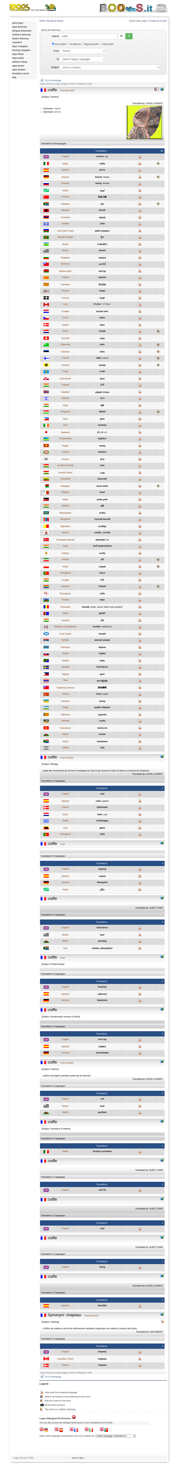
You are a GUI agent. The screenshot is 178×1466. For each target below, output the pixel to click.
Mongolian (65, 519)
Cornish (65, 298)
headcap (102, 987)
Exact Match (59, 44)
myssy (105, 358)
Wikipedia (81, 84)
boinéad (102, 425)
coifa (102, 834)
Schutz (98, 177)
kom (102, 465)
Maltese (65, 492)
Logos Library (46, 84)
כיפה (102, 398)
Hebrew (65, 398)
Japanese (65, 432)
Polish (65, 566)
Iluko (65, 419)
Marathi (65, 505)
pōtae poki (102, 499)
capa (102, 338)
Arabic (65, 190)
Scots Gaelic (65, 634)
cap (106, 156)
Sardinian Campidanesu (65, 626)
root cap (102, 1039)
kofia (102, 660)
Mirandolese (65, 513)
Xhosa (65, 741)
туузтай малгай (102, 519)
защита (102, 257)
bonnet (100, 156)
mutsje (102, 331)
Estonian (65, 352)
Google (57, 84)
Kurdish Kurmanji (65, 465)
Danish (65, 325)
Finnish (65, 358)
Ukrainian (65, 701)
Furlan (65, 371)
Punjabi (65, 580)
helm (99, 814)
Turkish (65, 694)
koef (102, 935)
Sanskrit (65, 620)
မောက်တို (102, 264)
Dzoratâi (65, 338)
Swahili (65, 660)
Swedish (65, 667)
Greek (65, 820)
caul (102, 794)
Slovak (65, 653)
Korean (65, 459)
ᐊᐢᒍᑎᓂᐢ (97, 304)
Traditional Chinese (65, 688)
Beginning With (90, 44)
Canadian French (65, 1359)
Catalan (65, 277)
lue (107, 540)
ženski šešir (102, 311)
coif (102, 1099)
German (65, 177)
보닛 (102, 459)
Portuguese (65, 573)
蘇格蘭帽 (102, 687)
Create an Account (158, 21)
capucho (102, 714)
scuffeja (102, 526)
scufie (93, 607)
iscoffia (96, 626)
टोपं (102, 620)
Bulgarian (65, 257)
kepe (102, 599)
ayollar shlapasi (102, 707)
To (57, 59)
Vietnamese (65, 728)
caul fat (102, 1190)
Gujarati (65, 385)
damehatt (100, 540)
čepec (102, 317)
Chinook (65, 291)
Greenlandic (65, 378)
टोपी (102, 405)
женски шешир (102, 640)
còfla (102, 593)
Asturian (65, 223)
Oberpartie (102, 882)
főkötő (102, 411)
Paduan (65, 553)
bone (98, 694)
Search (55, 36)
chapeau (102, 1351)
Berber (65, 244)
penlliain (102, 1112)
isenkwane (102, 741)
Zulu (65, 948)
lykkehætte (102, 807)
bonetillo (102, 1305)
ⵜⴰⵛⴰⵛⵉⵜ (102, 244)
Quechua (65, 586)
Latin (65, 828)
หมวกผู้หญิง (102, 681)
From (56, 51)
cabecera (102, 994)
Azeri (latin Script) (65, 231)
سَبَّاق (102, 889)
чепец (98, 183)
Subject (55, 67)
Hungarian (65, 411)
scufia (102, 721)
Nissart (65, 532)
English (65, 156)
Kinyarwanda (65, 438)
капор (102, 701)
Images (65, 84)
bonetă (85, 607)
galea (102, 828)
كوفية (102, 190)
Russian (65, 183)
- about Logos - (78, 1458)
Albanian (65, 210)
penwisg (102, 941)
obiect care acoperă (113, 607)
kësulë (102, 210)
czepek (102, 566)
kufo (102, 344)
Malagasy (65, 486)
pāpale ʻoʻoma (102, 392)
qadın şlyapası (102, 231)
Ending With (106, 44)
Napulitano (65, 526)
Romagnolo (65, 593)
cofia (102, 223)
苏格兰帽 (102, 197)
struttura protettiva (102, 1151)
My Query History (55, 21)
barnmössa (102, 667)
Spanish (65, 170)
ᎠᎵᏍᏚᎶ (102, 284)
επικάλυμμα (102, 820)
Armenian (65, 217)
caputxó (102, 277)
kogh (102, 298)
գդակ (102, 217)
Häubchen (102, 1000)
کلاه (102, 559)
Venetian (65, 721)
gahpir (102, 613)
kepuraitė (102, 479)
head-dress (102, 927)
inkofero (102, 452)
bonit (102, 492)
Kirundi (65, 452)
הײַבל (102, 747)
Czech (65, 317)
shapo (102, 291)
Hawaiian (65, 392)
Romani (65, 599)
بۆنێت (102, 472)
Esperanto (65, 344)
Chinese (65, 196)
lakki (98, 358)
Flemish (65, 365)
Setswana (65, 647)
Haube (106, 177)
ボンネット (102, 432)
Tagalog (65, 674)
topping (102, 869)
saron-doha (102, 486)
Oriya (65, 546)
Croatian (65, 311)
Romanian (65, 607)
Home (42, 21)
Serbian (65, 640)
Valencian (65, 714)
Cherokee (65, 284)
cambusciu (106, 626)
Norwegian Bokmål (65, 540)
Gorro (102, 170)
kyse (102, 325)
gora (102, 674)
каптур (102, 271)
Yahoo (72, 84)
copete (102, 876)
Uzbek (65, 707)
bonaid (102, 634)
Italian (65, 163)
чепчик (106, 183)
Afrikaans (65, 204)
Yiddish (65, 747)
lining (102, 1267)
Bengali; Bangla (65, 237)
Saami (65, 613)
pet (102, 204)
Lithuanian (65, 479)
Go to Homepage (53, 80)
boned (102, 250)
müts (102, 352)
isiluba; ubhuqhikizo (102, 948)
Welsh (65, 734)
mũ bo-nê (102, 728)
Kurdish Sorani (65, 472)
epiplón (105, 801)
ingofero (102, 438)
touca (102, 573)
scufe (102, 371)
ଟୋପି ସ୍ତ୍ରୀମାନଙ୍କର (102, 546)
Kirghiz (65, 446)
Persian (65, 559)
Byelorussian (65, 271)
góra (102, 419)
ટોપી (102, 385)
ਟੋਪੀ (102, 580)
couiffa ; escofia (102, 532)
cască (99, 607)
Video (89, 84)
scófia (102, 513)
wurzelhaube (102, 1053)
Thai (65, 680)
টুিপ (102, 237)
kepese (102, 647)
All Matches (74, 44)
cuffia (102, 163)
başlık (105, 694)
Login (143, 21)
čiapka (102, 653)
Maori (65, 499)
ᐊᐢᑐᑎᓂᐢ (107, 304)
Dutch (65, 331)
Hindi (65, 405)
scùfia (102, 553)
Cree (65, 304)
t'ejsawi (102, 586)
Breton (65, 250)
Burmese (65, 264)
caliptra (102, 1046)
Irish (65, 425)
